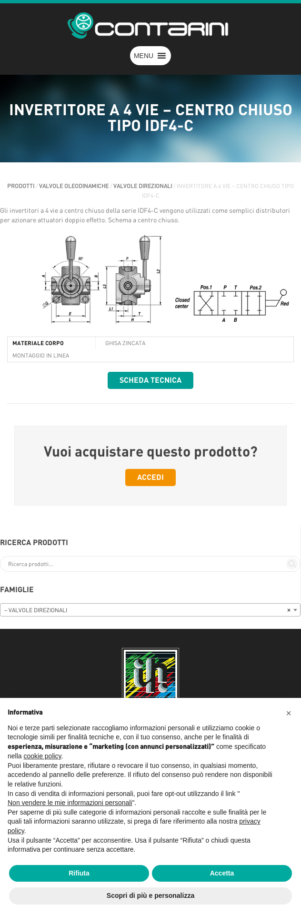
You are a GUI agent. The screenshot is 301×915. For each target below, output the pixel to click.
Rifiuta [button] (79, 873)
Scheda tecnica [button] (150, 380)
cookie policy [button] (42, 756)
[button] (143, 55)
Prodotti (20, 186)
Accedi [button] (150, 477)
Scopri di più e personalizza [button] (150, 895)
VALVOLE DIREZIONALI (142, 186)
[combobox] (150, 610)
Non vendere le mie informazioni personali (70, 802)
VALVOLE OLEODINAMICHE (74, 186)
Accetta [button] (222, 873)
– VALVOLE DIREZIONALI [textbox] (147, 610)
